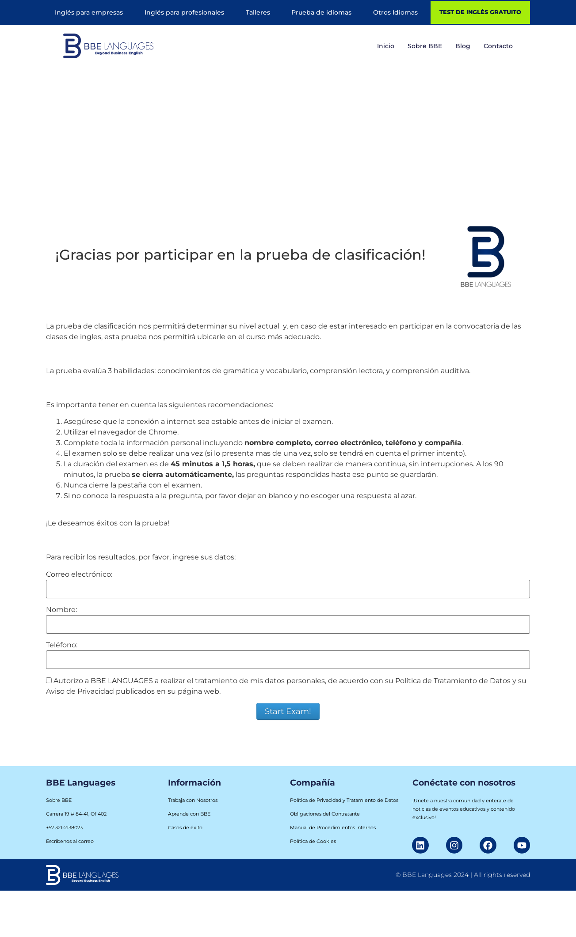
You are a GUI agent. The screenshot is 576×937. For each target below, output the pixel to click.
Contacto (498, 46)
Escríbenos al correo (70, 841)
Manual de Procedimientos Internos (333, 827)
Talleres (258, 12)
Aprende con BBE (189, 814)
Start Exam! (288, 711)
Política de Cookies (313, 841)
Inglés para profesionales (184, 12)
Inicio (385, 46)
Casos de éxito (185, 827)
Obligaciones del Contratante (325, 814)
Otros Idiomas (395, 12)
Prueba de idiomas (321, 12)
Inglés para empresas (89, 12)
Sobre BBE (425, 46)
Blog (462, 46)
